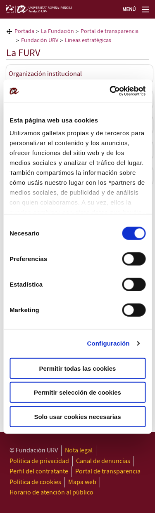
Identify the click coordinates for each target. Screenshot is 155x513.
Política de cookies (35, 482)
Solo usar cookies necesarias (77, 416)
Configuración (108, 343)
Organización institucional (45, 74)
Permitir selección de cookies (77, 392)
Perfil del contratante (39, 471)
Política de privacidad (39, 461)
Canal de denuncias (103, 461)
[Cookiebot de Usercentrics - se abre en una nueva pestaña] (110, 91)
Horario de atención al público (51, 492)
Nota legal (79, 450)
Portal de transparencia (108, 471)
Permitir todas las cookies (77, 368)
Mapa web (82, 482)
